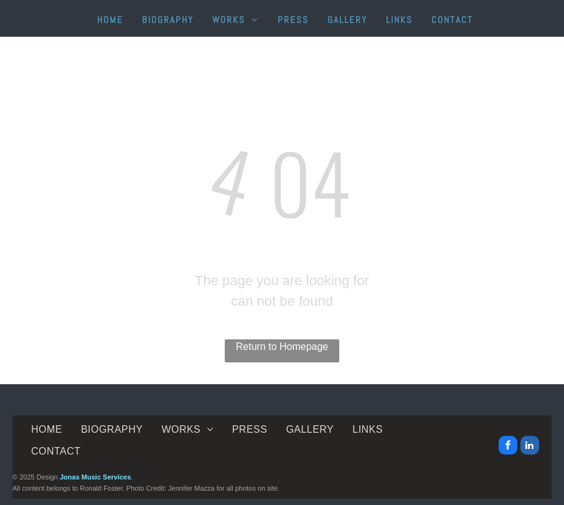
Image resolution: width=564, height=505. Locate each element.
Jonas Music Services (95, 477)
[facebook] (508, 447)
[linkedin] (529, 447)
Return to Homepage (282, 346)
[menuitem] (110, 20)
